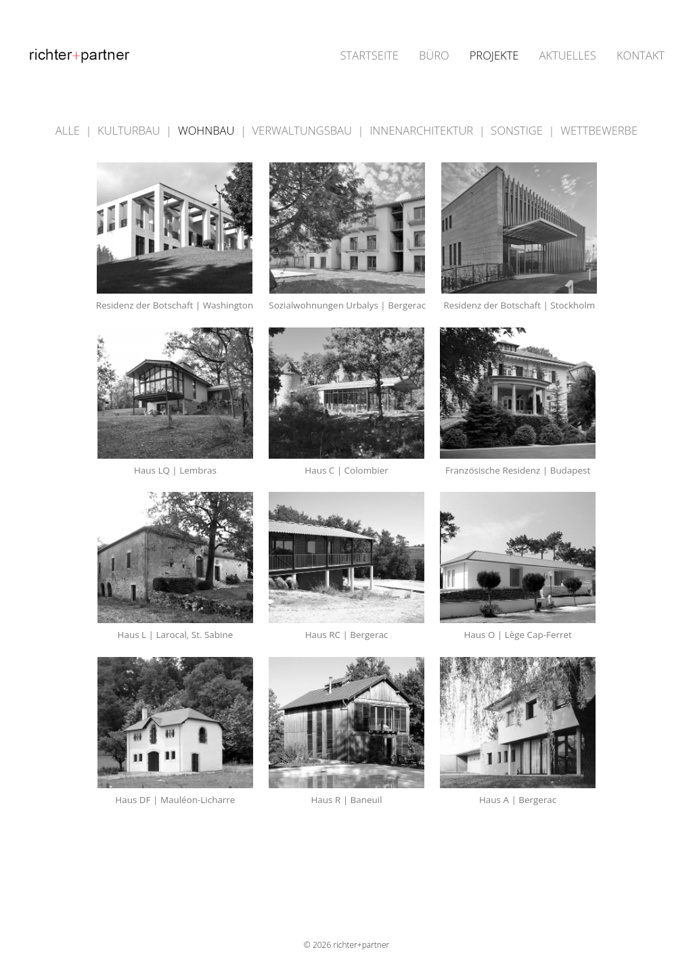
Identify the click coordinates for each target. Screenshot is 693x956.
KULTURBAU (130, 130)
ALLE (69, 130)
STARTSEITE (369, 56)
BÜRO (434, 56)
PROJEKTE (494, 56)
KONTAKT (641, 56)
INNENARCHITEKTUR (423, 130)
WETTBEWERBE (599, 130)
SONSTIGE (518, 130)
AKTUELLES (567, 56)
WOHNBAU (208, 130)
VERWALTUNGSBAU (303, 130)
